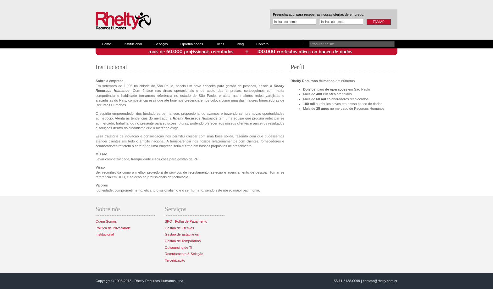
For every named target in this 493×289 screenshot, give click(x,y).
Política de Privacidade (113, 228)
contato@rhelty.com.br (380, 281)
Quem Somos (106, 221)
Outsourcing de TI (178, 247)
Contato (262, 44)
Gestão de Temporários (183, 241)
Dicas (220, 44)
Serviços (161, 44)
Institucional (133, 44)
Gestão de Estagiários (182, 234)
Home (106, 44)
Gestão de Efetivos (179, 228)
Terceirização (175, 260)
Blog (240, 44)
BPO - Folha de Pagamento (186, 221)
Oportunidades (191, 44)
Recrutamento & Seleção (184, 254)
